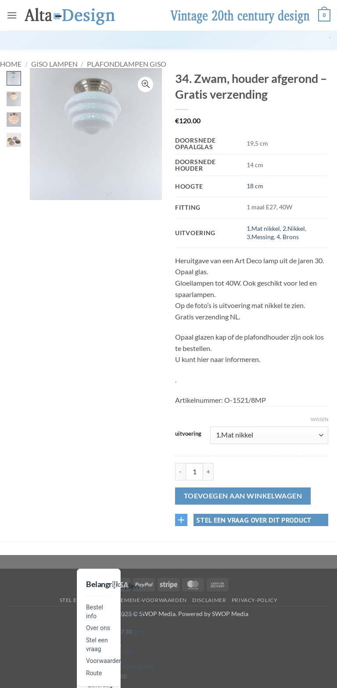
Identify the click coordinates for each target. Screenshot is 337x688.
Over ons (98, 627)
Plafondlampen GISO (126, 64)
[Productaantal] (194, 471)
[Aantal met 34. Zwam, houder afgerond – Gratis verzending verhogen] (208, 471)
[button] (12, 15)
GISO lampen (54, 64)
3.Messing (260, 236)
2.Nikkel (294, 228)
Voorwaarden (104, 660)
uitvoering (188, 434)
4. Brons (287, 236)
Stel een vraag (82, 600)
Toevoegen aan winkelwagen (243, 496)
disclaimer (209, 600)
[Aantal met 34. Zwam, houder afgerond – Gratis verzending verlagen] (180, 471)
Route (94, 673)
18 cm (255, 186)
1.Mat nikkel (263, 228)
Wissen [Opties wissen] (319, 419)
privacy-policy (255, 600)
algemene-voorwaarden (148, 600)
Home (11, 64)
